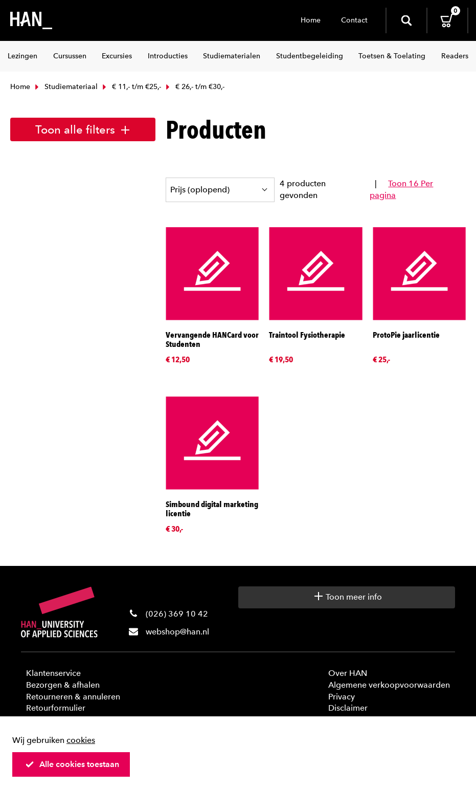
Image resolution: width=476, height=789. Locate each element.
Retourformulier (55, 708)
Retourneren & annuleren (73, 697)
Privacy (341, 697)
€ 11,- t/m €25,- (130, 86)
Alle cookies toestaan (72, 764)
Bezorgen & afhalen (63, 685)
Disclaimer (348, 708)
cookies (80, 740)
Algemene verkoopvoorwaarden (389, 685)
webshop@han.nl (177, 632)
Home (311, 20)
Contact (354, 20)
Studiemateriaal (65, 86)
